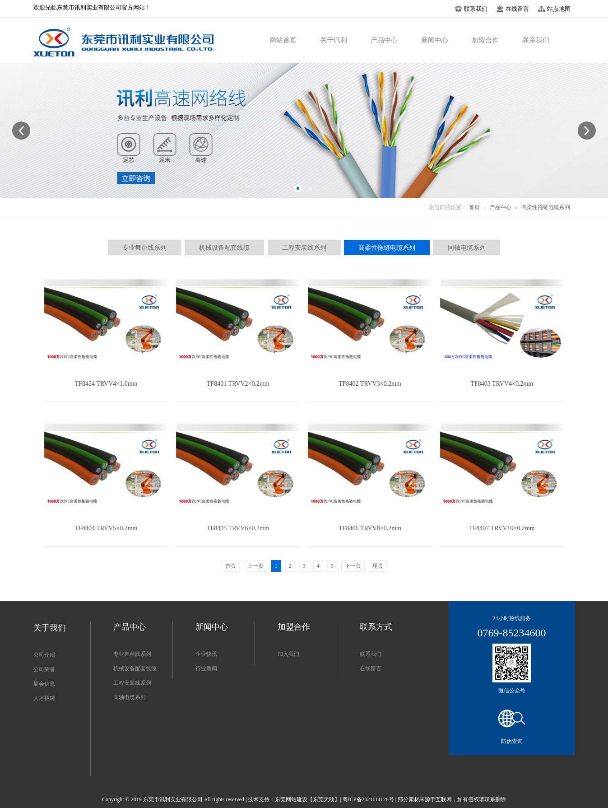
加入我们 (288, 654)
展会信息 (44, 684)
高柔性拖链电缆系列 (545, 207)
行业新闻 (206, 668)
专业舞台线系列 (132, 654)
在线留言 (370, 668)
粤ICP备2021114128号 (368, 799)
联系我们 (370, 654)
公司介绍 (44, 655)
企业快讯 (206, 654)
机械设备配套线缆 (135, 668)
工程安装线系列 (132, 683)
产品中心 (500, 207)
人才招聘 (44, 698)
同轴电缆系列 (129, 697)
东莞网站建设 (291, 799)
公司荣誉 (44, 669)
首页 (474, 207)
